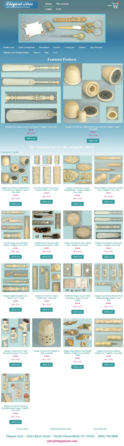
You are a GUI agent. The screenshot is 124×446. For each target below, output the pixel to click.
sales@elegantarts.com (62, 441)
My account (62, 3)
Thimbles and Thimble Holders (16, 53)
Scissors (57, 47)
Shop (46, 53)
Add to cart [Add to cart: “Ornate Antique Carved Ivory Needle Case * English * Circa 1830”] (108, 202)
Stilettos (82, 47)
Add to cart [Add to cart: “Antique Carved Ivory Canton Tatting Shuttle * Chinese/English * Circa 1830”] (77, 204)
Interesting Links (100, 429)
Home (48, 3)
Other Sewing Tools (27, 47)
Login (48, 8)
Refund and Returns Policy (60, 429)
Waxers (37, 53)
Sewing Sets (69, 47)
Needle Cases (8, 47)
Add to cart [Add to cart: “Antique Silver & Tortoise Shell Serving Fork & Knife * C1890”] (46, 257)
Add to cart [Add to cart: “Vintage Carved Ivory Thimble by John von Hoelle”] (46, 365)
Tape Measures (96, 47)
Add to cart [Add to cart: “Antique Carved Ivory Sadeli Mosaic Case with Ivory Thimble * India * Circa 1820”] (93, 141)
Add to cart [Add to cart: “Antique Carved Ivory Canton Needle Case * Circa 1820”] (46, 310)
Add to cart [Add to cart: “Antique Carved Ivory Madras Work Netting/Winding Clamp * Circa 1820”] (108, 312)
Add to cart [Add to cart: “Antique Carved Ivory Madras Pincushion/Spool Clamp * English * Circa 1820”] (15, 422)
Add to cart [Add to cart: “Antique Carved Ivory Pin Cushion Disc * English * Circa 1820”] (77, 257)
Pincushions (44, 47)
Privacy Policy (22, 429)
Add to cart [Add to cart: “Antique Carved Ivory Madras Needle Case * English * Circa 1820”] (108, 365)
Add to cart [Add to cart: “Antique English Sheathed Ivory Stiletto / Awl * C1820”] (15, 310)
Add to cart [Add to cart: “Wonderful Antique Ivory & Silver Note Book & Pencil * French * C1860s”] (77, 312)
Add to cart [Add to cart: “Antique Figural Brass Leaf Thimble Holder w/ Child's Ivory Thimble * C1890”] (77, 367)
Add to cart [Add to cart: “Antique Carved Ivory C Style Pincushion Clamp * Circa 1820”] (15, 365)
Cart (58, 8)
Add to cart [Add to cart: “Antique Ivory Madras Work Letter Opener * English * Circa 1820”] (31, 138)
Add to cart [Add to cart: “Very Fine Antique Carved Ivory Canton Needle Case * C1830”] (46, 202)
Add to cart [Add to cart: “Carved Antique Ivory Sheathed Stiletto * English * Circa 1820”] (15, 257)
